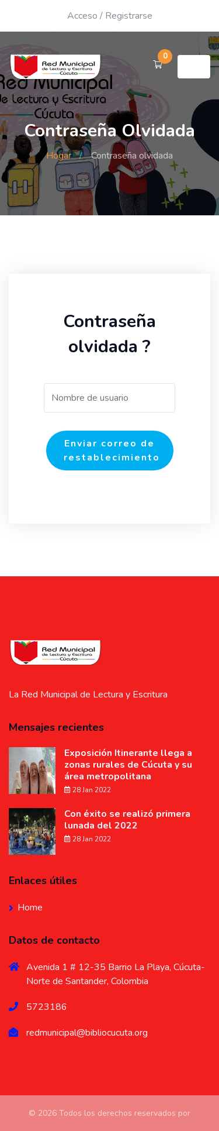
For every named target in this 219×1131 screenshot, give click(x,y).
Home (30, 907)
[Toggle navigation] (194, 66)
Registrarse (128, 15)
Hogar (58, 155)
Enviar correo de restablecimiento (112, 450)
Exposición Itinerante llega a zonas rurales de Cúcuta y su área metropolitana (128, 765)
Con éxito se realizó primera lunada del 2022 (127, 819)
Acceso (82, 15)
